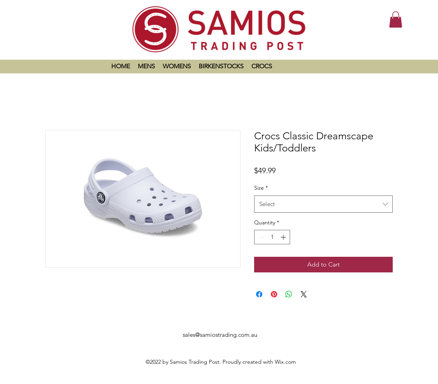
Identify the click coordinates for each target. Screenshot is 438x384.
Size (261, 187)
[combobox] (323, 204)
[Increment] (284, 237)
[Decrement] (260, 237)
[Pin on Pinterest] (274, 294)
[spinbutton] (272, 237)
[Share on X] (303, 294)
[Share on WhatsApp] (289, 294)
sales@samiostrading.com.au (220, 334)
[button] (395, 19)
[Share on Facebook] (259, 294)
